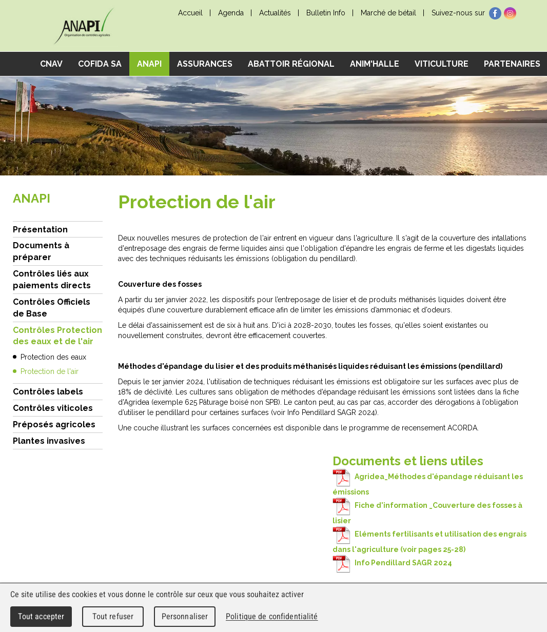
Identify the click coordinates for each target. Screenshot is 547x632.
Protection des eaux (53, 357)
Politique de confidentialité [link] (272, 616)
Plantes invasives (49, 441)
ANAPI (149, 64)
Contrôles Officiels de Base (51, 308)
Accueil (190, 13)
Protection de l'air (50, 371)
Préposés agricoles (54, 424)
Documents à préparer (41, 251)
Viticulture (441, 64)
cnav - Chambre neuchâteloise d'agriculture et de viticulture (83, 26)
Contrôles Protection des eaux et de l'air (57, 336)
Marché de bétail (388, 13)
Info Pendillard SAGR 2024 (392, 563)
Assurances (204, 64)
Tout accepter (41, 616)
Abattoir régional (291, 64)
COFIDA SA (100, 64)
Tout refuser (113, 616)
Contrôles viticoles (53, 408)
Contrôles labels (48, 392)
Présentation (40, 229)
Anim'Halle (374, 64)
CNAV (51, 64)
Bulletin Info (325, 13)
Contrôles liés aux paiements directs (52, 279)
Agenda (231, 13)
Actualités (275, 13)
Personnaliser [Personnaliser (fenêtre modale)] (185, 616)
